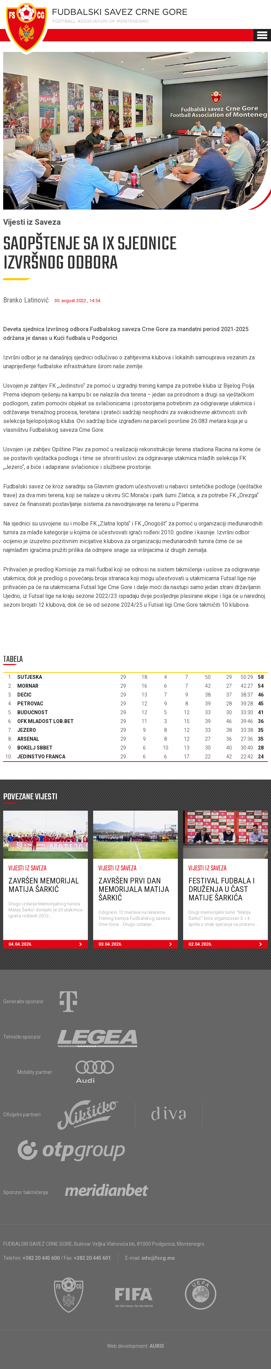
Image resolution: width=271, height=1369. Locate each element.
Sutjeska (29, 677)
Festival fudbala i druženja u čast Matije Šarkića (221, 889)
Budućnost (32, 712)
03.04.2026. (138, 944)
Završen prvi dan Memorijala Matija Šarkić (133, 889)
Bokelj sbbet (35, 748)
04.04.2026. (48, 944)
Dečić (24, 695)
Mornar (27, 686)
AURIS (157, 1346)
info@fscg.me (158, 1258)
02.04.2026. (228, 944)
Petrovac (30, 703)
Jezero (26, 730)
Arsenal (28, 739)
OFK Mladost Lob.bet (45, 721)
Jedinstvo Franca (41, 756)
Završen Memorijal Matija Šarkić (43, 885)
